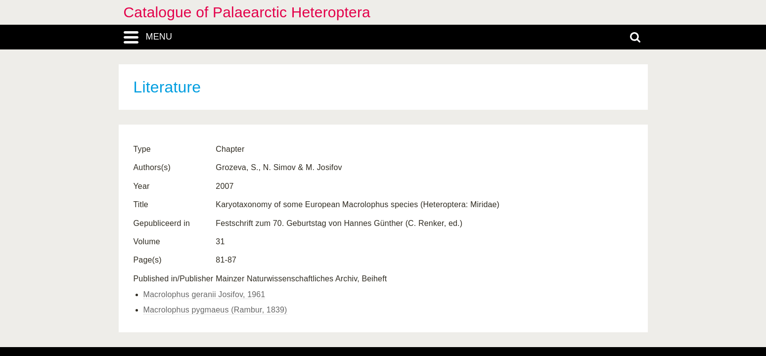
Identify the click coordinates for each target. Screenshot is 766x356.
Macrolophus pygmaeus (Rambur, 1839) (215, 310)
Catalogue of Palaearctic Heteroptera (247, 12)
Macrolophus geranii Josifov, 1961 (204, 294)
